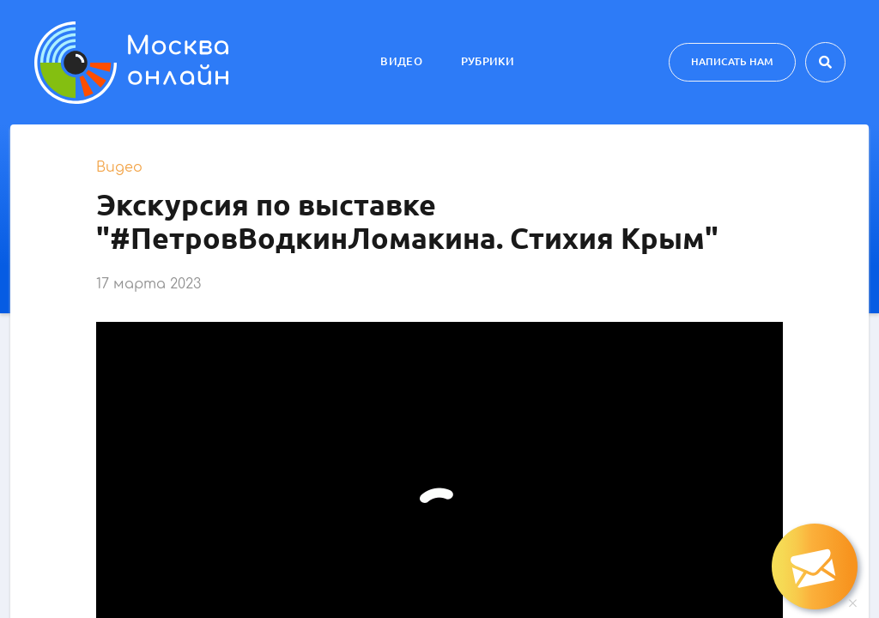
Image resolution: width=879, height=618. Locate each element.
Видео (401, 61)
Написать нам (732, 61)
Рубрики (487, 61)
